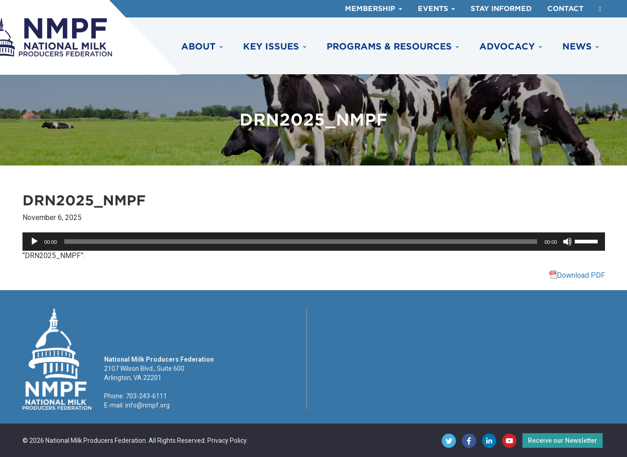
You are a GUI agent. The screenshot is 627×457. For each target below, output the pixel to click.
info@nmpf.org (147, 405)
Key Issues (274, 46)
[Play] (34, 241)
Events (436, 9)
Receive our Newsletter (562, 440)
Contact (565, 9)
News (580, 46)
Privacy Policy (226, 440)
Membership (373, 9)
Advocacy (510, 46)
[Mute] (567, 241)
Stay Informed (501, 9)
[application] (313, 241)
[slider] (300, 241)
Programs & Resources (393, 46)
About (202, 46)
